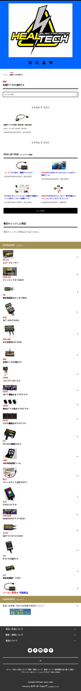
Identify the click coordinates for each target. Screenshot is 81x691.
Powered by (40, 686)
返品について (48, 669)
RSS (52, 672)
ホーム (6, 75)
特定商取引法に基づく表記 (64, 669)
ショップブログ (43, 672)
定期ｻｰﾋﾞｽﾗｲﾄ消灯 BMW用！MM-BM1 (18, 125)
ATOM (57, 672)
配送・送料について (35, 669)
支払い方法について (20, 669)
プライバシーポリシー (29, 672)
